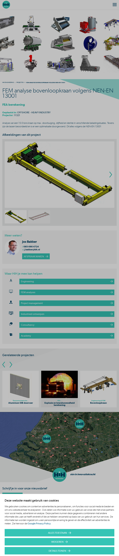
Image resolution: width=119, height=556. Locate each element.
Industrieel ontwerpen (32, 314)
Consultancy (27, 324)
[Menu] (115, 4)
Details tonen (57, 550)
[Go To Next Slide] (11, 364)
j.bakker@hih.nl (32, 249)
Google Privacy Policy (39, 523)
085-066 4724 (31, 246)
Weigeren (57, 541)
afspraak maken (34, 256)
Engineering (27, 281)
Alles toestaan (57, 532)
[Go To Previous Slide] (3, 364)
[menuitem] (8, 82)
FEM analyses (28, 292)
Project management (32, 303)
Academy (26, 335)
